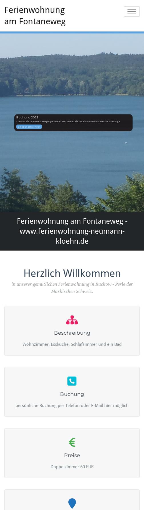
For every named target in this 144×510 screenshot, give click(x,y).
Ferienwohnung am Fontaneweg (35, 15)
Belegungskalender (29, 126)
